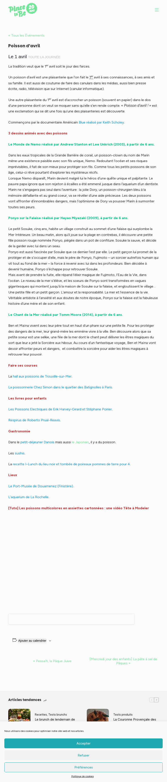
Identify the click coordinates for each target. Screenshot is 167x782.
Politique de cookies (82, 776)
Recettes (41, 714)
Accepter (83, 743)
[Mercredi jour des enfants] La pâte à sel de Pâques (123, 661)
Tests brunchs (57, 714)
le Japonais (80, 442)
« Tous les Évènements (26, 35)
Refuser (83, 755)
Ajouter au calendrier (32, 640)
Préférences (83, 767)
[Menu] (157, 10)
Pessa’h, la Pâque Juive (52, 661)
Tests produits (123, 714)
